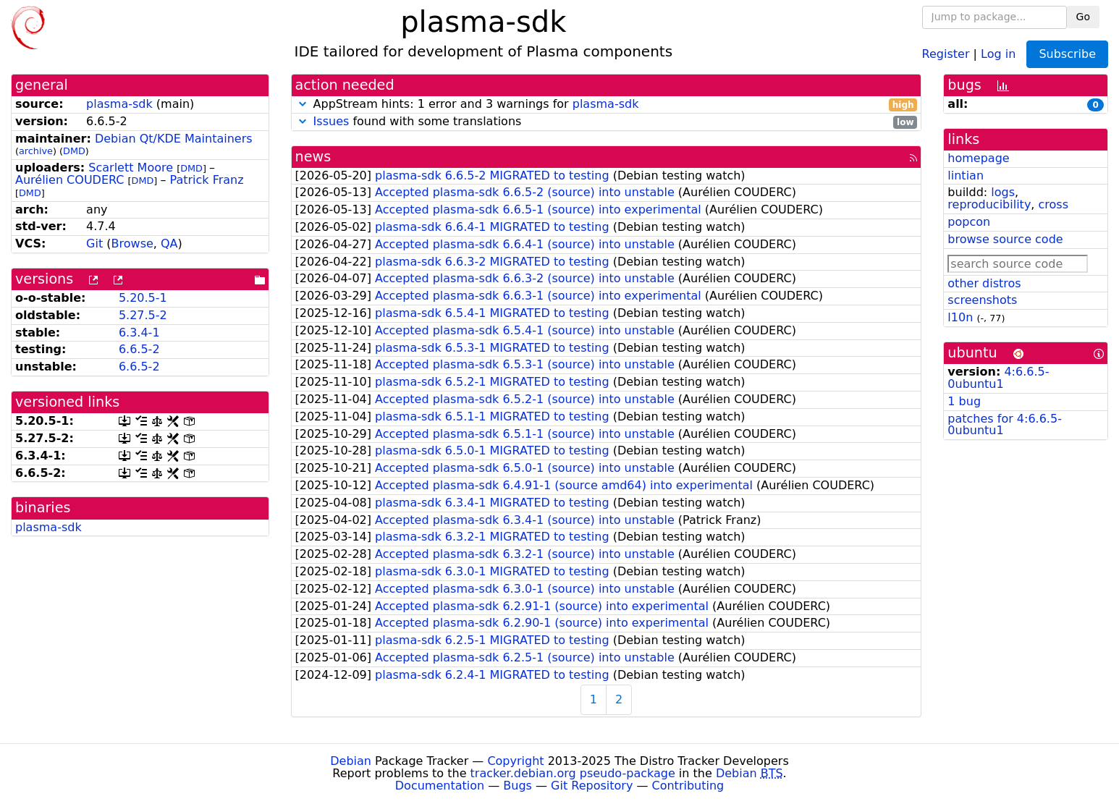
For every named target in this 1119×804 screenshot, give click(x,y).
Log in (998, 53)
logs (1003, 192)
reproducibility (989, 204)
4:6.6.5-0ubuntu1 (998, 378)
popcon (968, 222)
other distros (984, 283)
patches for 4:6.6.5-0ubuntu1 (1004, 425)
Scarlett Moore (130, 167)
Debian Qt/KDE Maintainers (174, 138)
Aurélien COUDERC (69, 180)
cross (1053, 204)
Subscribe (1067, 54)
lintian (965, 175)
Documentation (439, 785)
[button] (302, 104)
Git (94, 243)
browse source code (1005, 239)
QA (169, 243)
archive (36, 150)
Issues (331, 121)
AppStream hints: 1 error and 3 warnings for (606, 104)
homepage (978, 158)
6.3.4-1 (139, 332)
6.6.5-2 (139, 349)
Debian (350, 761)
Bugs (517, 785)
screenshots (982, 300)
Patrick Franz (207, 180)
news (313, 156)
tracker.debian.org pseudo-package (572, 773)
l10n (960, 317)
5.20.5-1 (143, 298)
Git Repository (592, 785)
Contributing (688, 785)
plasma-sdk (119, 104)
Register (946, 53)
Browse (132, 243)
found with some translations (606, 122)
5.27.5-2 (143, 315)
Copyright (515, 761)
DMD (74, 150)
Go (1083, 16)
